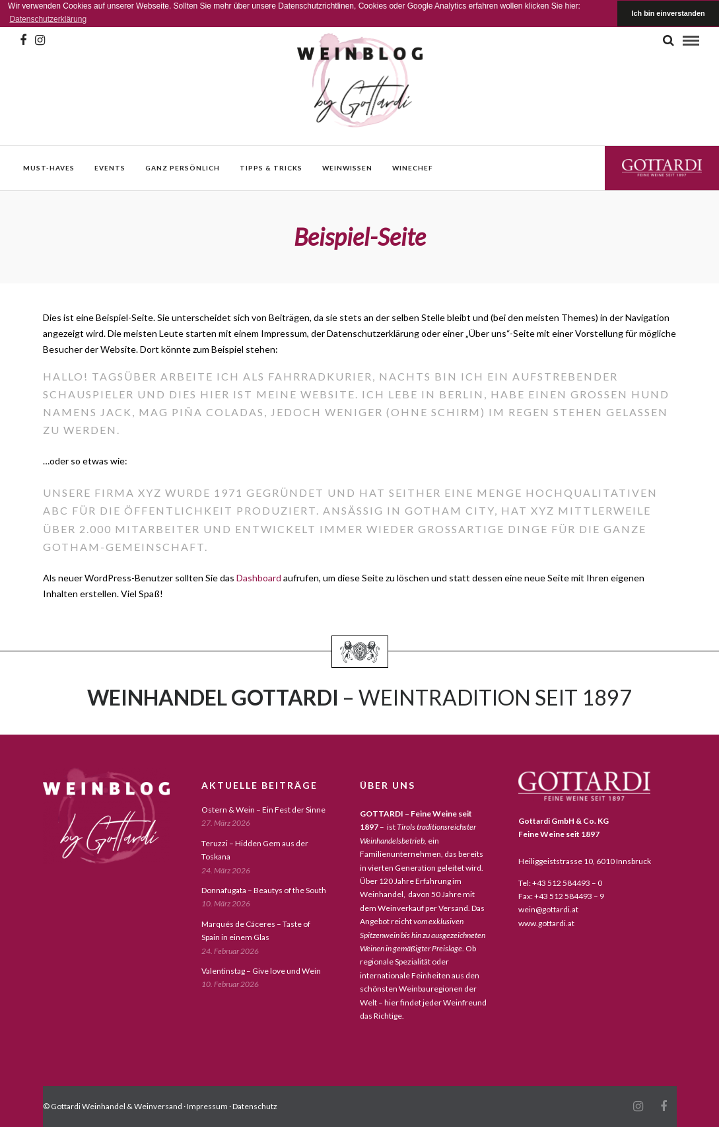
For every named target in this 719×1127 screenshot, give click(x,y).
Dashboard (258, 577)
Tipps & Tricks (271, 168)
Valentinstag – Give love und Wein (261, 971)
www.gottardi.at (546, 923)
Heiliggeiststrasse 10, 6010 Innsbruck (584, 861)
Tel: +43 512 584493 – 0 (560, 883)
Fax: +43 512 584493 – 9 (561, 896)
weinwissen (347, 168)
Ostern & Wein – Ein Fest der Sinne (263, 810)
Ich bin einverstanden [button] (668, 13)
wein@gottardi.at (548, 909)
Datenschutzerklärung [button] (47, 19)
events (109, 168)
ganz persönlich (182, 168)
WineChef (412, 168)
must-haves (49, 168)
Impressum (207, 1106)
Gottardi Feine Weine (662, 168)
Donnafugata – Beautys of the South (263, 890)
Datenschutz (254, 1106)
